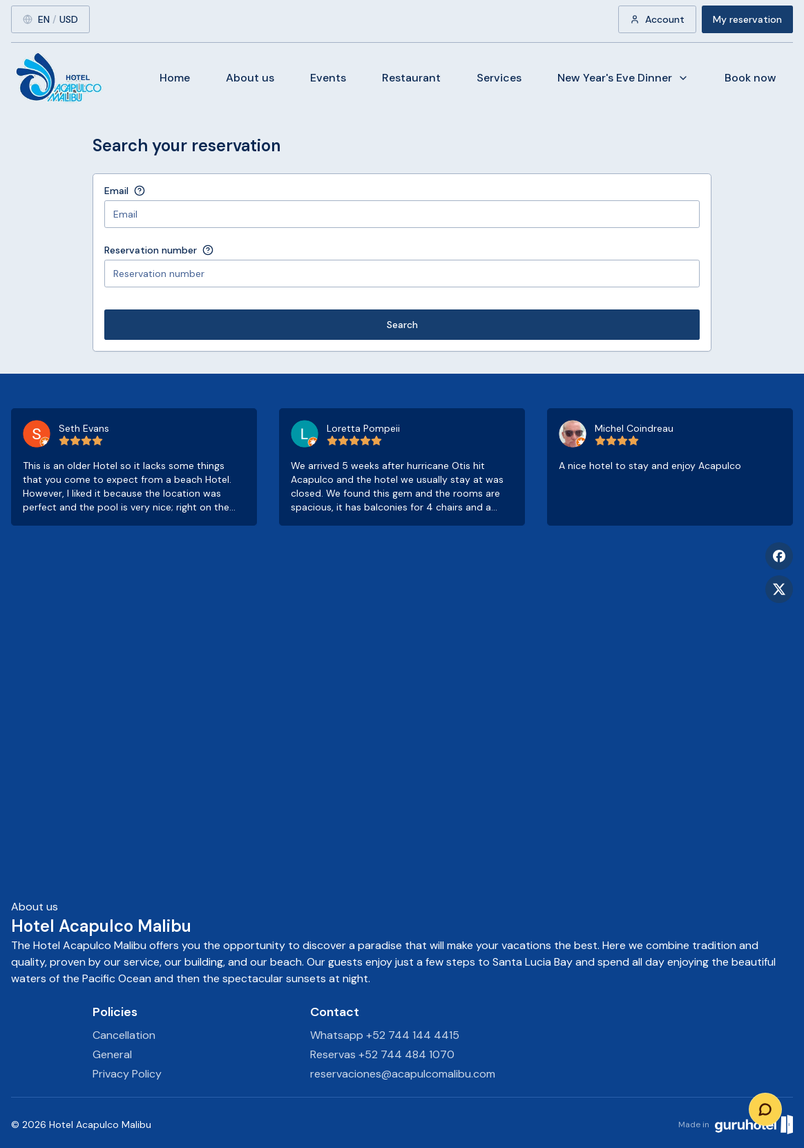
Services (499, 77)
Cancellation (124, 1035)
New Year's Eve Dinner (623, 77)
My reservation (747, 19)
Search (402, 324)
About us (250, 77)
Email (116, 190)
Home (175, 77)
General (112, 1054)
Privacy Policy (127, 1073)
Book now (750, 77)
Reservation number (150, 250)
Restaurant (411, 77)
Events (328, 77)
